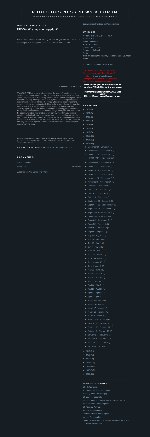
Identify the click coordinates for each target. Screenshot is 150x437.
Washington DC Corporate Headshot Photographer (104, 400)
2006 (88, 374)
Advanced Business (91, 44)
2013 (88, 144)
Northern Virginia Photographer (96, 414)
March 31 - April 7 (95, 300)
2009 (88, 362)
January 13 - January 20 (98, 342)
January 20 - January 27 (98, 339)
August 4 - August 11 (97, 231)
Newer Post (22, 166)
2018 (88, 124)
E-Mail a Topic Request (102, 76)
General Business (90, 41)
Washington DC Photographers (96, 404)
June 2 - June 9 (95, 266)
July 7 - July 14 (94, 247)
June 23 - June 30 (96, 254)
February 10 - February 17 (99, 327)
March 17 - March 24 (97, 308)
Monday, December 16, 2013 (59, 147)
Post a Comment (24, 162)
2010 (88, 359)
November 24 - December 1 (100, 170)
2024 (88, 113)
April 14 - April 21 (95, 293)
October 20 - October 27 (98, 189)
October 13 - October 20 (98, 193)
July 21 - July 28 (95, 239)
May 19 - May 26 (95, 274)
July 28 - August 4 (96, 235)
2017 (88, 128)
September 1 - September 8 (100, 216)
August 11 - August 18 (97, 228)
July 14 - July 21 (95, 243)
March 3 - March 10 (96, 316)
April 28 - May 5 (95, 285)
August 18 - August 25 (97, 224)
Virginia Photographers (92, 410)
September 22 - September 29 (101, 205)
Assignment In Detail (91, 50)
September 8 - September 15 (100, 212)
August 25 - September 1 (99, 220)
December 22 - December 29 (100, 151)
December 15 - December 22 (100, 154)
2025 (88, 109)
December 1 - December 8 (99, 166)
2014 (88, 140)
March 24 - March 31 (97, 304)
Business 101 (88, 39)
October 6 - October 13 (98, 197)
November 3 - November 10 (100, 182)
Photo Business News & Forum (75, 12)
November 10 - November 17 (100, 178)
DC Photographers (91, 387)
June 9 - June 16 (95, 262)
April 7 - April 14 (95, 297)
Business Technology (92, 47)
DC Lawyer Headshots (92, 397)
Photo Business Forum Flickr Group (62, 140)
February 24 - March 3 (97, 319)
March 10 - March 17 (97, 312)
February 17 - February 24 (99, 323)
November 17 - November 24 (100, 174)
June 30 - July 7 (95, 251)
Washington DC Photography (95, 393)
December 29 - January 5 (99, 147)
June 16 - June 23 (96, 258)
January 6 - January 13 (98, 346)
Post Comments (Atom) (38, 172)
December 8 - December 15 (100, 163)
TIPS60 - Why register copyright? (38, 29)
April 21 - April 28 (95, 289)
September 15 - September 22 (101, 209)
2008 (88, 366)
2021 (88, 117)
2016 (88, 132)
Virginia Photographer (92, 417)
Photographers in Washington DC (97, 390)
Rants (85, 53)
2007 (88, 370)
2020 (88, 121)
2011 (88, 355)
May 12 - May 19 (95, 277)
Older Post (76, 166)
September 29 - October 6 (99, 201)
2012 (88, 351)
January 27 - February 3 (98, 335)
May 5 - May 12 (95, 281)
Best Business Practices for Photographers (101, 24)
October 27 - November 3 (99, 186)
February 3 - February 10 (99, 331)
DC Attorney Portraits (92, 407)
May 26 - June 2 (95, 270)
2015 (88, 136)
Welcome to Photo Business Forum (98, 36)
